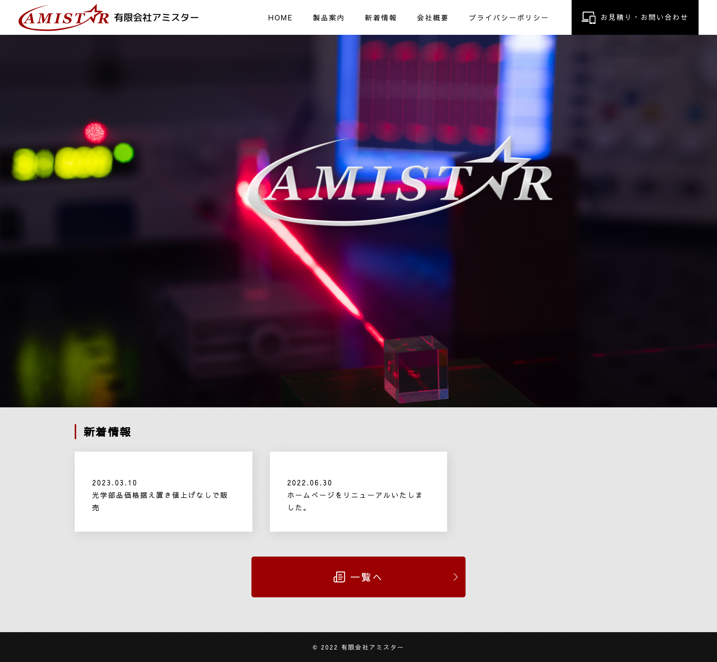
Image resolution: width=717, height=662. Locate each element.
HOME (280, 17)
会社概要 (433, 17)
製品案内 (329, 17)
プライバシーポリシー (509, 17)
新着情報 (381, 17)
